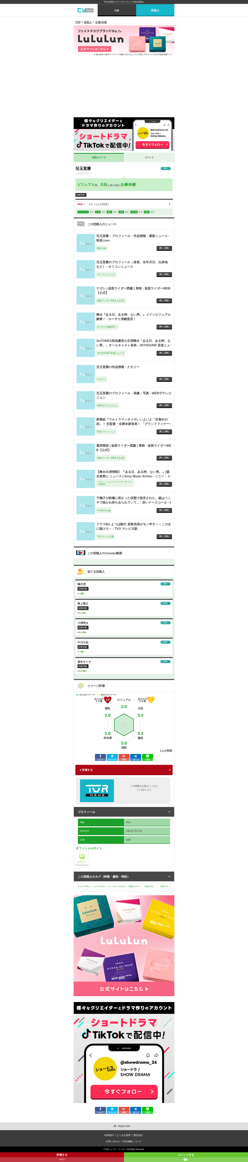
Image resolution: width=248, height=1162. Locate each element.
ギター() (84, 886)
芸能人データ (99, 157)
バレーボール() (116, 886)
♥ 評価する (86, 769)
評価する (62, 1157)
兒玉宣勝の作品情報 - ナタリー (117, 367)
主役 (103, 185)
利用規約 (109, 1135)
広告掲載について (132, 1141)
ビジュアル (86, 185)
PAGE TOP (124, 1126)
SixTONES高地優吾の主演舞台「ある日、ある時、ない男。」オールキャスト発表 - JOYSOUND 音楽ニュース (133, 345)
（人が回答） (94, 204)
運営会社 (138, 1135)
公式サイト (88, 853)
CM (117, 10)
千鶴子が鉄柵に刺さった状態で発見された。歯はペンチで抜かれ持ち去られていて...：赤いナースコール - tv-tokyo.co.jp (133, 502)
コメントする (186, 1157)
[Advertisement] (124, 88)
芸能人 (155, 10)
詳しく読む (164, 248)
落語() (149, 886)
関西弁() (134, 886)
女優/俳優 (128, 185)
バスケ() (99, 886)
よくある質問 (124, 1135)
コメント (149, 157)
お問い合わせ (113, 1141)
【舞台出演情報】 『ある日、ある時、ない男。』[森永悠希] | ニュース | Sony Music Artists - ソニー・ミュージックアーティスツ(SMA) (133, 476)
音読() (164, 886)
